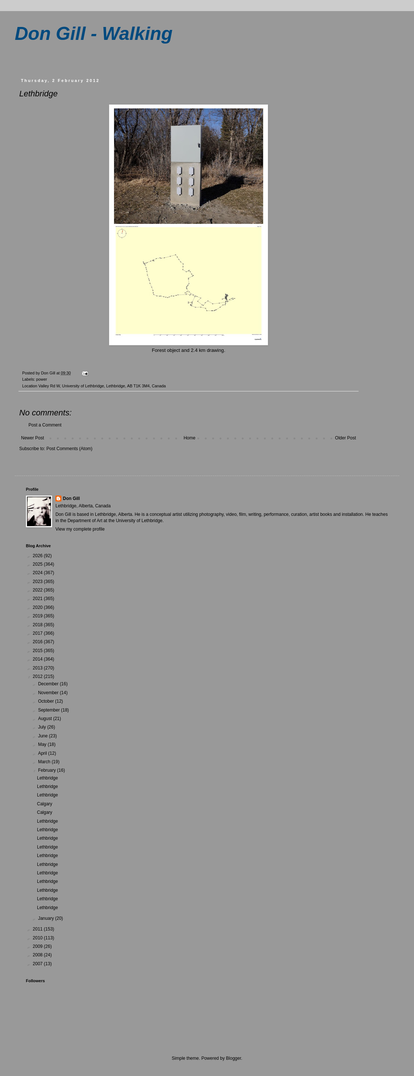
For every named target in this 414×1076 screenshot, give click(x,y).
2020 (38, 607)
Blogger (233, 1058)
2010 (38, 937)
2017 (38, 633)
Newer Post (32, 438)
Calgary (44, 803)
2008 (38, 954)
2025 (38, 564)
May (43, 744)
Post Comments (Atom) (69, 448)
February (47, 770)
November (49, 692)
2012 (38, 676)
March (45, 761)
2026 (38, 555)
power (41, 379)
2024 (38, 572)
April (43, 753)
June (43, 736)
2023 (38, 581)
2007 (38, 963)
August (45, 718)
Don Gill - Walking (94, 33)
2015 (38, 650)
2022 (38, 590)
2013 (38, 668)
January (46, 918)
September (49, 710)
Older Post (345, 438)
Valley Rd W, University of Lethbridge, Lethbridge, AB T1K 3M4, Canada (102, 386)
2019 (38, 615)
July (42, 727)
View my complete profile (80, 529)
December (49, 683)
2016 (38, 641)
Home (190, 438)
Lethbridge (47, 778)
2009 (38, 946)
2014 (38, 659)
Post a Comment (44, 425)
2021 (38, 598)
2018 (38, 624)
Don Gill (71, 498)
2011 (38, 929)
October (46, 701)
